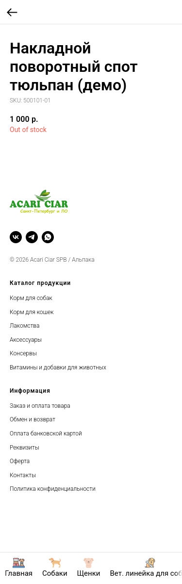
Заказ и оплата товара (40, 405)
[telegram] (32, 237)
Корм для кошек (31, 312)
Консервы (23, 353)
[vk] (16, 237)
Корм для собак (31, 298)
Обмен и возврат (32, 419)
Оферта (20, 461)
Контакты (23, 475)
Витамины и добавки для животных (58, 367)
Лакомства (24, 325)
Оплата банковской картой (46, 433)
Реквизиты (24, 447)
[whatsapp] (48, 237)
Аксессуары (26, 339)
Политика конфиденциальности (53, 488)
